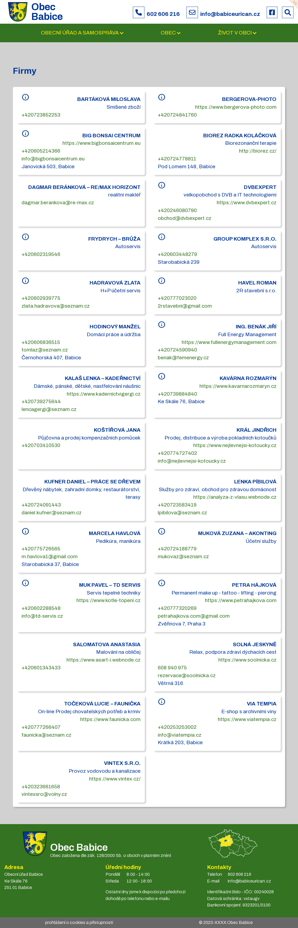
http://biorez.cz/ (257, 151)
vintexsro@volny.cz (44, 794)
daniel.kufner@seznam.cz (52, 512)
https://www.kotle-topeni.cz (108, 600)
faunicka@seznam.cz (46, 735)
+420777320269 (177, 608)
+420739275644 (41, 401)
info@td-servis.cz (42, 616)
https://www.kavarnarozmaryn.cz (237, 386)
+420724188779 (177, 548)
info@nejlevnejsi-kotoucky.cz (192, 461)
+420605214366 (41, 151)
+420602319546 (41, 254)
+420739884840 (177, 394)
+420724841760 (177, 115)
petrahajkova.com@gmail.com (194, 616)
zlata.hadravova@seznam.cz (56, 306)
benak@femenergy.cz (183, 357)
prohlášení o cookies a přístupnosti (79, 922)
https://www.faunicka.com (110, 719)
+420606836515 (41, 342)
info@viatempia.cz (179, 735)
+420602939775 (41, 298)
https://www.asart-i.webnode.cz (103, 660)
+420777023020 (177, 298)
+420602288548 (41, 608)
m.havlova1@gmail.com (50, 556)
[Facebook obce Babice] (272, 12)
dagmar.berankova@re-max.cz (58, 202)
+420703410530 (41, 445)
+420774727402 (177, 453)
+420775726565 (41, 548)
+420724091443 (41, 505)
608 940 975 (172, 667)
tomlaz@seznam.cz (45, 350)
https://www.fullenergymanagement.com (229, 342)
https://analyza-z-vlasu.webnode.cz (234, 497)
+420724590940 (177, 350)
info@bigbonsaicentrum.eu (53, 158)
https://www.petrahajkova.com (240, 600)
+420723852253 (41, 115)
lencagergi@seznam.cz (49, 409)
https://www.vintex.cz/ (115, 779)
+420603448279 (177, 254)
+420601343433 (41, 667)
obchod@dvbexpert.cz (184, 218)
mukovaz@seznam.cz (183, 556)
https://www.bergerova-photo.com (235, 107)
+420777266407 (41, 727)
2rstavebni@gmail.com (185, 306)
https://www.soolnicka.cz (247, 660)
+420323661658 (41, 786)
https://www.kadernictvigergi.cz (104, 394)
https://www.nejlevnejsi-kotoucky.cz (234, 445)
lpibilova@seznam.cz (182, 512)
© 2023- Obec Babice (226, 922)
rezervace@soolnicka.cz (187, 675)
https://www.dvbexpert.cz (246, 202)
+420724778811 (177, 158)
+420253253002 (177, 727)
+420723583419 (177, 505)
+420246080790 (177, 210)
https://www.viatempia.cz (247, 719)
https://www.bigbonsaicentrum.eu (101, 143)
